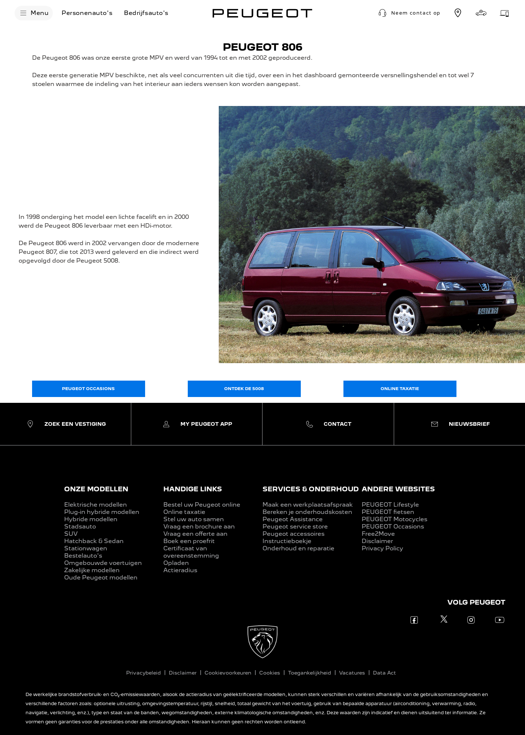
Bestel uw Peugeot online (201, 504)
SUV (71, 533)
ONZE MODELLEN (96, 489)
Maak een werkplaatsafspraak (307, 504)
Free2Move (378, 533)
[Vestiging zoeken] (458, 13)
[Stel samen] (481, 13)
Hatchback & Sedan (94, 541)
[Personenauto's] (87, 13)
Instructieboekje (286, 541)
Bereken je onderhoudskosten (307, 511)
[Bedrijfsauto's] (146, 13)
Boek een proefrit (189, 541)
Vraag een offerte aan (195, 533)
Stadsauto (80, 526)
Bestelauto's (83, 555)
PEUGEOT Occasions (393, 526)
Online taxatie (184, 511)
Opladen (176, 562)
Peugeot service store (295, 526)
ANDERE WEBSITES (398, 489)
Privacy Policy (382, 548)
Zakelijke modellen (92, 570)
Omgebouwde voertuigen (103, 562)
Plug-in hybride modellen (101, 511)
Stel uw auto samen (193, 519)
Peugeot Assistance (292, 519)
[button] (408, 13)
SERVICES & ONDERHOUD (310, 489)
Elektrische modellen (95, 504)
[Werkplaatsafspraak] (504, 13)
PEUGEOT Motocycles (394, 519)
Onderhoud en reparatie (298, 548)
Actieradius (180, 570)
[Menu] (33, 13)
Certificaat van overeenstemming (191, 552)
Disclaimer (377, 541)
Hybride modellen (90, 519)
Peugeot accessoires (293, 533)
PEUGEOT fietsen (388, 511)
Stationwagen (85, 548)
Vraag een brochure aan (199, 526)
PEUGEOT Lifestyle (390, 504)
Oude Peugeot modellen (100, 577)
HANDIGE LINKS (192, 489)
